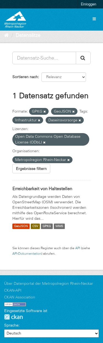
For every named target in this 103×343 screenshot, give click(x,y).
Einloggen (88, 4)
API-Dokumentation (26, 253)
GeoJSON (21, 226)
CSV (35, 226)
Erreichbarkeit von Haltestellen (42, 188)
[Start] (6, 35)
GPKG (47, 226)
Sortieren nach (25, 76)
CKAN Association (19, 297)
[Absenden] (83, 58)
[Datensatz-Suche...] (44, 58)
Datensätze (28, 35)
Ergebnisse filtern (31, 168)
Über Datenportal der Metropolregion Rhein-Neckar (48, 283)
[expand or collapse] (94, 18)
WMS (59, 226)
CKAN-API (12, 290)
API (77, 248)
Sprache (11, 325)
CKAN (13, 317)
